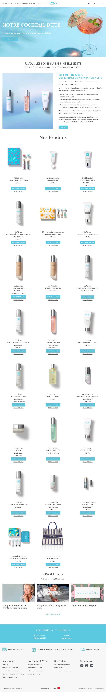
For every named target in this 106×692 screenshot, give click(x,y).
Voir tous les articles (53, 614)
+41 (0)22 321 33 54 (39, 638)
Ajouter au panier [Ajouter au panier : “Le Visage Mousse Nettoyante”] (87, 459)
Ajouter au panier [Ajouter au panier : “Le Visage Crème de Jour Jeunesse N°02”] (18, 351)
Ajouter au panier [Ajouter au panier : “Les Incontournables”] (53, 242)
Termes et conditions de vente (13, 674)
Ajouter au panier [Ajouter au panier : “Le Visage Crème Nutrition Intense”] (18, 513)
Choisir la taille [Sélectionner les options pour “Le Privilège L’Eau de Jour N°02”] (53, 351)
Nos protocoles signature (63, 671)
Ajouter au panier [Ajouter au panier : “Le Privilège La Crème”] (18, 459)
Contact (5, 664)
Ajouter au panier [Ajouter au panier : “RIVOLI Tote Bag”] (53, 564)
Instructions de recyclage (11, 671)
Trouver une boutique (10, 668)
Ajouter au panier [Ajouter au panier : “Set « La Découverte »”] (18, 564)
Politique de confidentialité (85, 688)
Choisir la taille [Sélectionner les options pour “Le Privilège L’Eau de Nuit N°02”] (53, 459)
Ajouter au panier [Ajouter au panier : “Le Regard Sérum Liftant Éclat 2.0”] (53, 513)
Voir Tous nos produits (62, 664)
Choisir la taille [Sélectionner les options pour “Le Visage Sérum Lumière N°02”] (18, 405)
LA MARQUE (16, 3)
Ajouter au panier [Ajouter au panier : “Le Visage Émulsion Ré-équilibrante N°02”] (18, 242)
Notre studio (58, 668)
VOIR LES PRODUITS (10, 39)
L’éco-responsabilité (35, 671)
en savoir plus (18, 191)
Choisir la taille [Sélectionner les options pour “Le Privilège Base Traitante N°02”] (53, 296)
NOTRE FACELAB (27, 3)
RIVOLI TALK (37, 3)
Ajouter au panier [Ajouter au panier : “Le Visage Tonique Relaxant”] (53, 405)
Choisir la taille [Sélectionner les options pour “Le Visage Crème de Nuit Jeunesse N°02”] (87, 297)
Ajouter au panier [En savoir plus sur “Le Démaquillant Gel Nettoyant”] (53, 188)
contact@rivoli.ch (66, 638)
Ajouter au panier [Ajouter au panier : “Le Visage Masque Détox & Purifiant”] (87, 242)
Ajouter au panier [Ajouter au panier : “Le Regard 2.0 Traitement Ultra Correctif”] (87, 405)
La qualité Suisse (34, 674)
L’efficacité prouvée (35, 664)
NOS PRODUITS (7, 3)
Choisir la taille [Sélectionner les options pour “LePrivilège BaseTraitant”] (18, 296)
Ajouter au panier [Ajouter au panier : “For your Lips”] (87, 513)
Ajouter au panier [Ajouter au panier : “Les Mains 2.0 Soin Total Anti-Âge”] (87, 188)
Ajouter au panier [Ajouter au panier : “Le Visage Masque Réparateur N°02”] (87, 351)
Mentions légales (99, 688)
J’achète (63, 127)
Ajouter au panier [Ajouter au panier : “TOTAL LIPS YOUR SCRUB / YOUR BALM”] (18, 188)
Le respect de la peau (35, 668)
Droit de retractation (10, 677)
